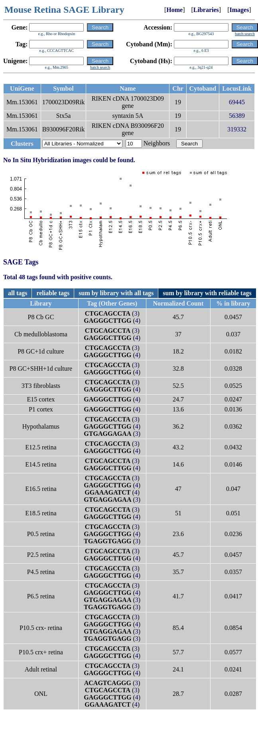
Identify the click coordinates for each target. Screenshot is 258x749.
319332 (236, 129)
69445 (237, 102)
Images (239, 9)
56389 (237, 115)
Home (174, 9)
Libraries (206, 9)
